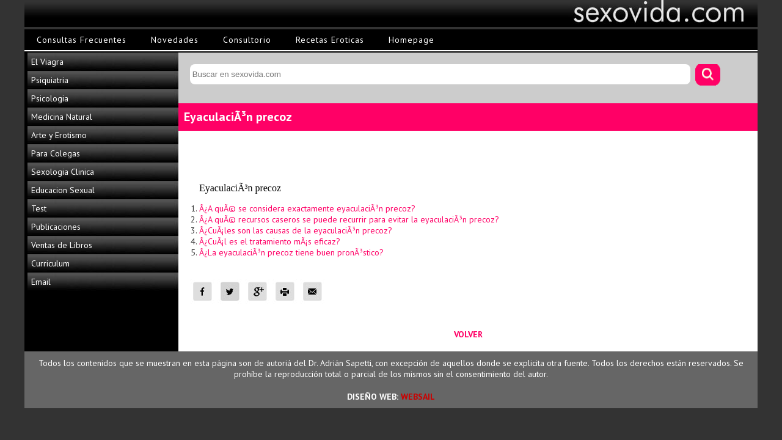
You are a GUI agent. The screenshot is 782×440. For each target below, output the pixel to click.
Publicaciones (56, 226)
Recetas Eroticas (330, 39)
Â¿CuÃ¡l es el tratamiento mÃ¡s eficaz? (269, 241)
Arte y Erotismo (59, 135)
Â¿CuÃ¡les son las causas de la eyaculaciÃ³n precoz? (295, 230)
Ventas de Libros (61, 245)
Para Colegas (55, 153)
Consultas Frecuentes (81, 39)
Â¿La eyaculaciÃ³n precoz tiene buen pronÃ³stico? (291, 252)
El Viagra (47, 61)
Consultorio (247, 39)
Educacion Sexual (63, 190)
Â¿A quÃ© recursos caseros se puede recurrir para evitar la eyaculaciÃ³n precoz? (349, 219)
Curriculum (50, 263)
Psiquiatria (49, 80)
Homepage (411, 39)
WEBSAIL (418, 396)
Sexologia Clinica (62, 171)
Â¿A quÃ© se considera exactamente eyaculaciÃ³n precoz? (307, 208)
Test (38, 208)
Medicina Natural (61, 116)
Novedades (175, 39)
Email (41, 281)
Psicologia (49, 98)
